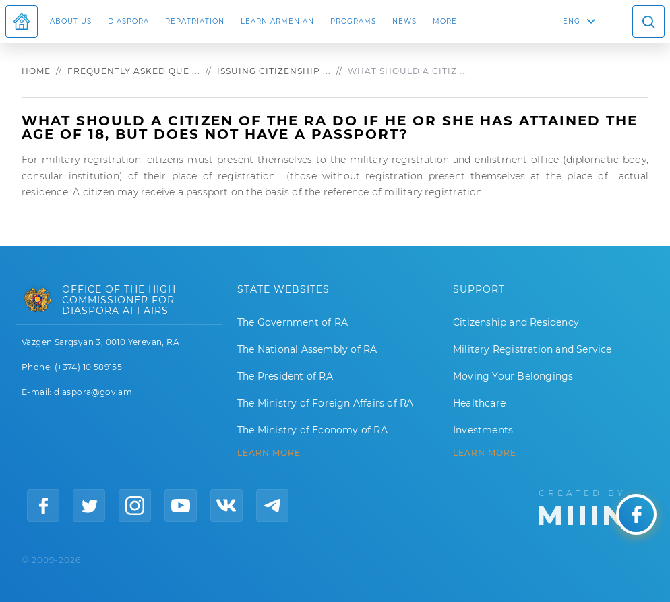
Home (36, 71)
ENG (571, 21)
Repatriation (194, 21)
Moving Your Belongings (513, 376)
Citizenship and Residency (516, 322)
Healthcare (479, 403)
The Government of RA (292, 322)
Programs (353, 21)
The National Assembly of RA (307, 349)
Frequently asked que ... (133, 71)
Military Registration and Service (532, 349)
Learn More (484, 453)
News (404, 21)
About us (71, 21)
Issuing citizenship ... (274, 71)
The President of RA (285, 376)
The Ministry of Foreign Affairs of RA (325, 403)
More (445, 21)
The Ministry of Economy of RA (312, 430)
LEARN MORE (269, 453)
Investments (483, 430)
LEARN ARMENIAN (277, 21)
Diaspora (128, 21)
